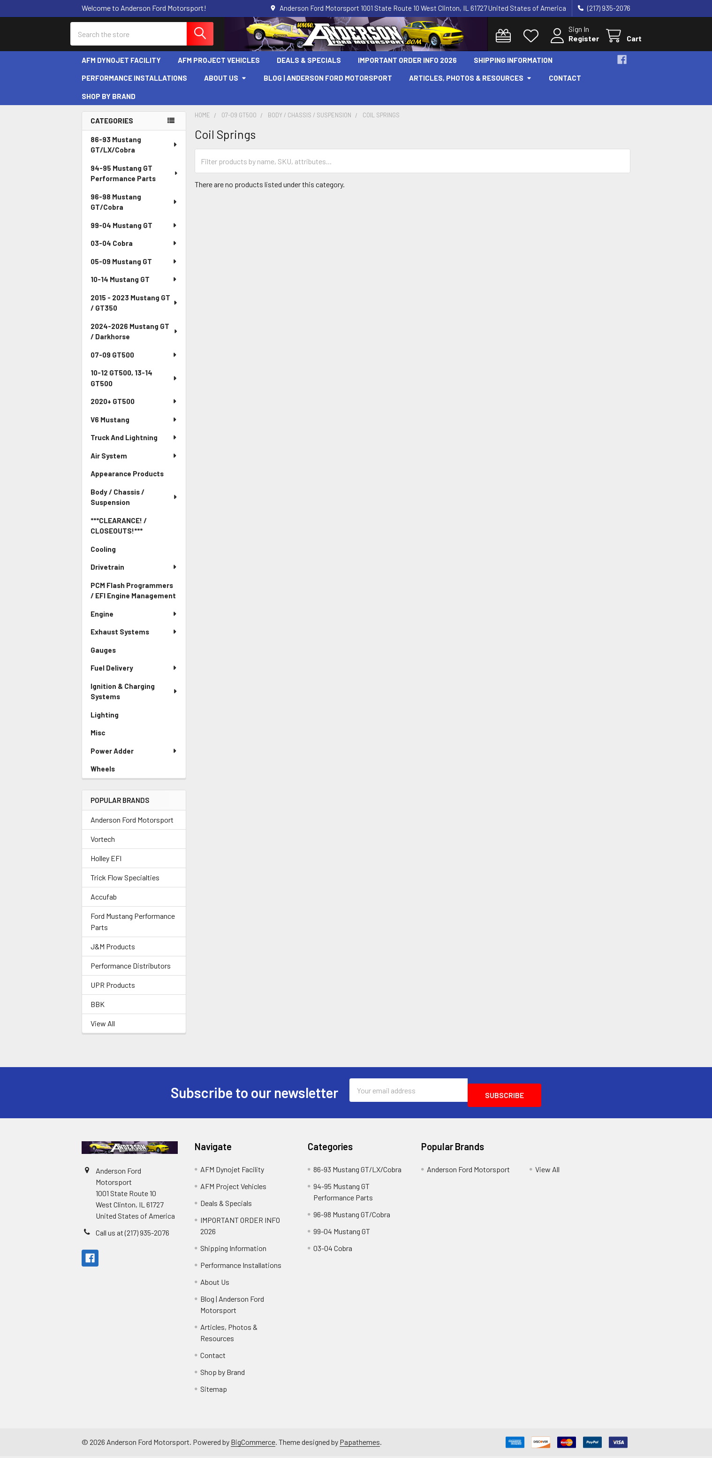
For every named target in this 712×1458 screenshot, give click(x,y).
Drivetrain (134, 574)
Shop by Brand (109, 103)
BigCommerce (253, 1444)
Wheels (103, 775)
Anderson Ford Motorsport (132, 826)
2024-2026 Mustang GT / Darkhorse (135, 338)
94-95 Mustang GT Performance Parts (135, 180)
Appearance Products (127, 480)
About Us (225, 85)
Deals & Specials (309, 67)
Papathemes (360, 1444)
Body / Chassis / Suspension (134, 504)
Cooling (103, 556)
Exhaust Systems (134, 638)
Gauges (103, 657)
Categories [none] (112, 127)
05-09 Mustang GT (134, 268)
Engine (134, 621)
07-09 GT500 (134, 362)
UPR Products (113, 991)
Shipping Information (513, 67)
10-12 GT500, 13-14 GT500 (134, 385)
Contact (565, 85)
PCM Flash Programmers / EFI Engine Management (133, 597)
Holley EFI (106, 865)
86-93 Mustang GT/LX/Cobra (134, 151)
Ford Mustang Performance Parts (133, 928)
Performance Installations (134, 85)
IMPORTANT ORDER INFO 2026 (407, 67)
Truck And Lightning (134, 444)
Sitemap (213, 1390)
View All (103, 1030)
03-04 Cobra (134, 250)
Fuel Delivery (134, 675)
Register (572, 43)
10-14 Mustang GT (134, 286)
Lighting (105, 722)
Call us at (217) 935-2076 (132, 1234)
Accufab (104, 903)
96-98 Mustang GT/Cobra (134, 209)
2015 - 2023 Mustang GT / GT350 (135, 310)
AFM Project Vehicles (219, 67)
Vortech (103, 845)
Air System (134, 462)
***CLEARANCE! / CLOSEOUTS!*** (119, 532)
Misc (98, 739)
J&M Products (113, 953)
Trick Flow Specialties (125, 884)
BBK (98, 1011)
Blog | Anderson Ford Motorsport (328, 85)
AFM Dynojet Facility (121, 67)
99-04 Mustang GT (134, 232)
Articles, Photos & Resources (470, 85)
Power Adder (134, 758)
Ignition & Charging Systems (134, 698)
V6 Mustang (134, 426)
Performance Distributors (131, 972)
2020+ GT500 (134, 408)
